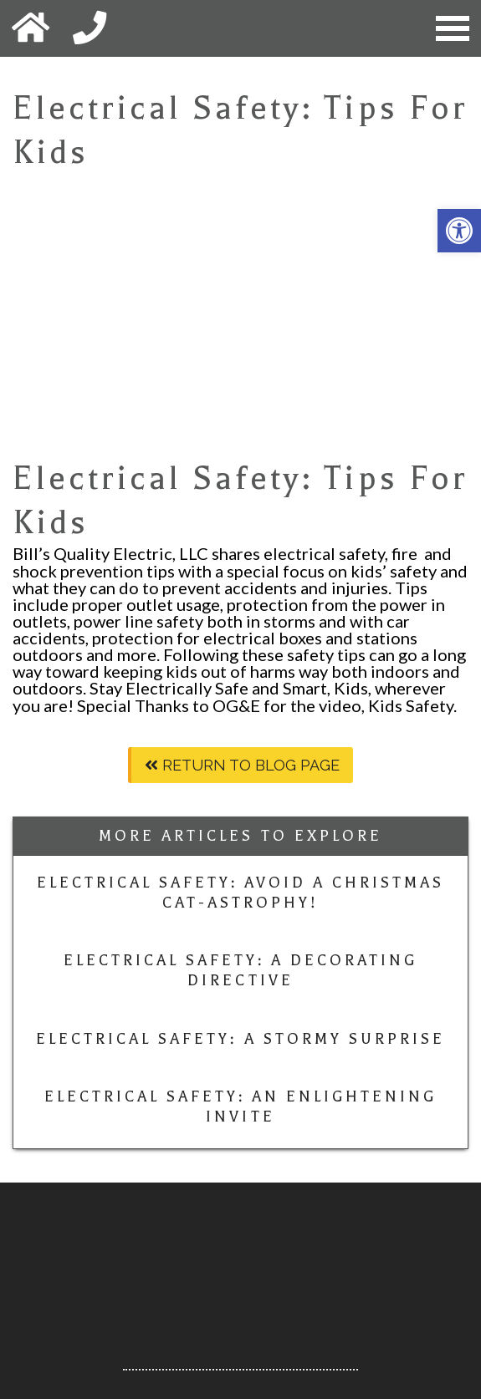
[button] (459, 230)
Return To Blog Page (242, 765)
